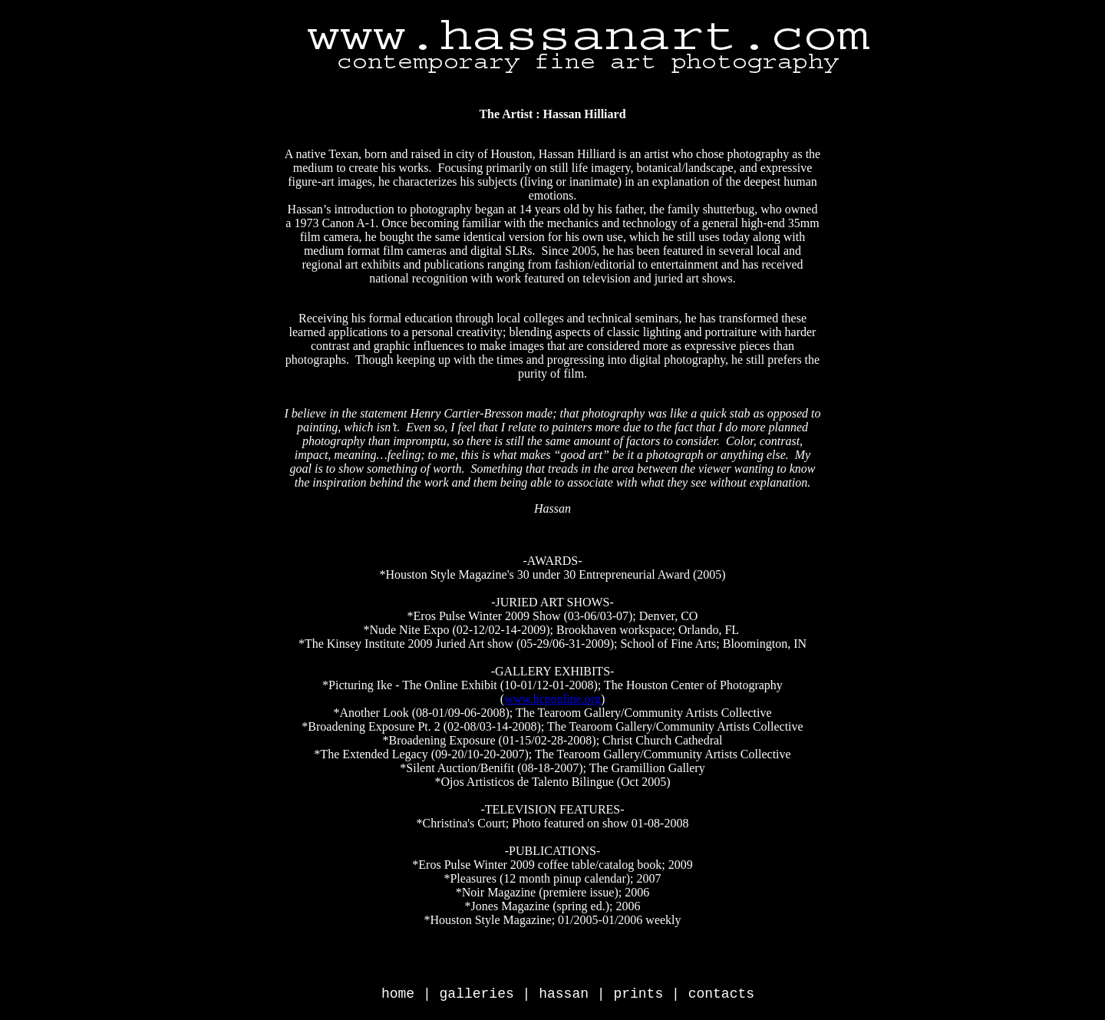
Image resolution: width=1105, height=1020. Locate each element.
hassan (564, 994)
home (397, 994)
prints (638, 994)
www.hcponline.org (552, 698)
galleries (477, 994)
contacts (721, 994)
